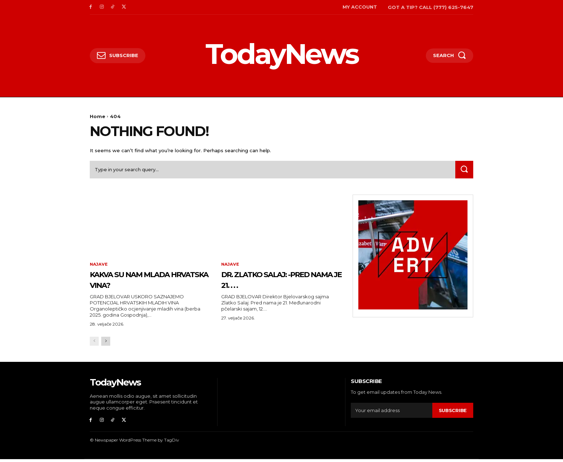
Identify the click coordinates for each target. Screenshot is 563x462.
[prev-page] (94, 343)
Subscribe (453, 412)
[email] (391, 412)
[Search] (463, 171)
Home (97, 116)
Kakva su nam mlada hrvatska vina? (144, 281)
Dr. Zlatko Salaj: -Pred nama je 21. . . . (269, 281)
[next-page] (105, 343)
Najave (99, 266)
